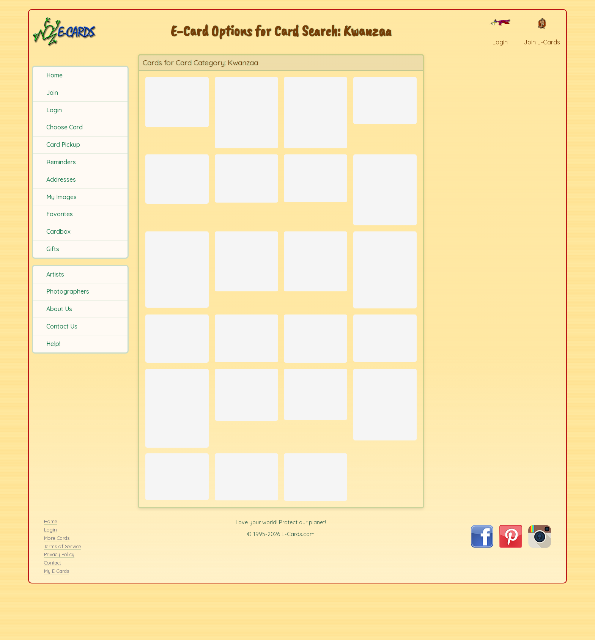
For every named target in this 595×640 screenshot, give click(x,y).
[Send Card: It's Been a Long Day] (246, 363)
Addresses (61, 179)
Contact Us (61, 326)
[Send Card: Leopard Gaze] (315, 112)
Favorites (59, 214)
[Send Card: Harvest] (246, 517)
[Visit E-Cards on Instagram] (539, 593)
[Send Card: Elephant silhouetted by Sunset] (246, 422)
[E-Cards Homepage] (79, 32)
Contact (52, 610)
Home (54, 75)
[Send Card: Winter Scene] (177, 186)
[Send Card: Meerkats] (177, 440)
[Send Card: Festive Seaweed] (385, 287)
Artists (55, 274)
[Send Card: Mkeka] (177, 516)
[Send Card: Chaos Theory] (315, 277)
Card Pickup (63, 144)
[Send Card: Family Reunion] (385, 436)
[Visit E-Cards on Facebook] (482, 593)
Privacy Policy (59, 602)
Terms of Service (62, 594)
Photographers (67, 291)
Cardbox (58, 231)
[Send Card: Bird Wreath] (177, 363)
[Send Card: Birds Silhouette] (246, 185)
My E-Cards (56, 618)
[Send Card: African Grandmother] (385, 363)
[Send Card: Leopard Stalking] (315, 424)
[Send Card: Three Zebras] (246, 112)
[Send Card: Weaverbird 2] (246, 277)
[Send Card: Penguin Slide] (177, 286)
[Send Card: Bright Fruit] (315, 185)
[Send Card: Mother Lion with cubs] (315, 517)
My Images (61, 197)
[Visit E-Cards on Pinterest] (510, 593)
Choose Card (64, 127)
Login (54, 110)
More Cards (56, 585)
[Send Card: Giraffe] (385, 198)
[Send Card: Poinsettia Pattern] (315, 363)
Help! (53, 344)
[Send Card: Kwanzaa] (177, 99)
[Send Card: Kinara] (385, 98)
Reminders (61, 162)
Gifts (52, 249)
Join (52, 92)
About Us (59, 309)
